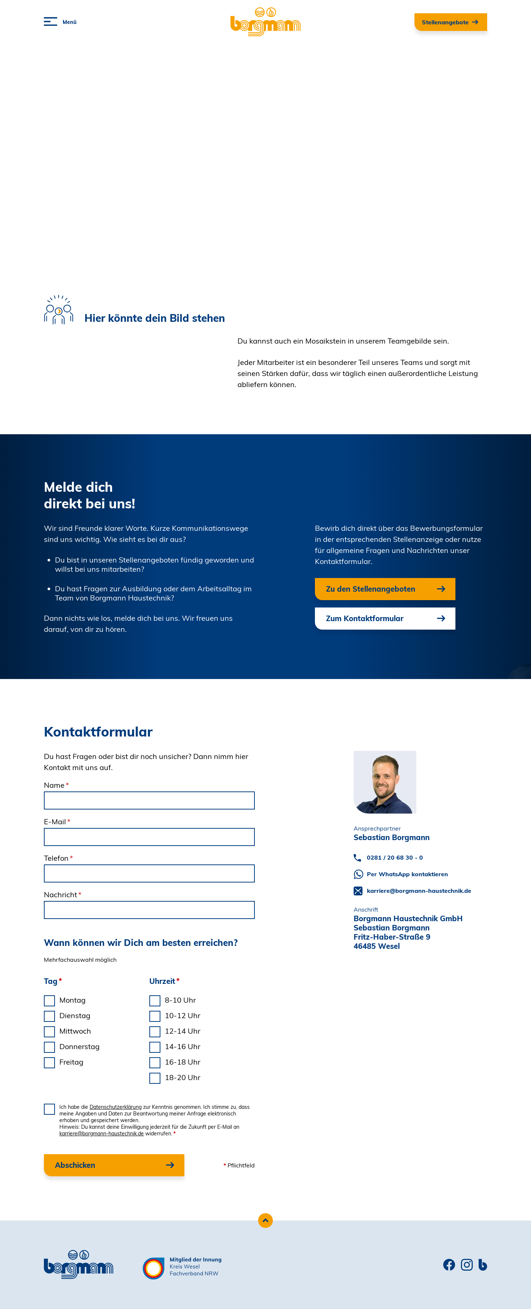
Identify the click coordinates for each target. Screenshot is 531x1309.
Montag (72, 1000)
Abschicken (75, 1165)
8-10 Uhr (180, 1000)
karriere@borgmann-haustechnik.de (101, 1133)
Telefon (58, 858)
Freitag (71, 1061)
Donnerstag (79, 1046)
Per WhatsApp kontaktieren (407, 874)
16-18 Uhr (182, 1061)
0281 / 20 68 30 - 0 (395, 857)
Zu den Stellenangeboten (370, 588)
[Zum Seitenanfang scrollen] (265, 1220)
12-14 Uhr (182, 1030)
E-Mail (57, 821)
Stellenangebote (445, 22)
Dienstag (74, 1015)
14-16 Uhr (182, 1046)
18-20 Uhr (182, 1077)
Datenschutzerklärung (116, 1107)
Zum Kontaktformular (364, 618)
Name (56, 785)
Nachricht (62, 894)
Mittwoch (75, 1030)
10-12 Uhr (182, 1015)
